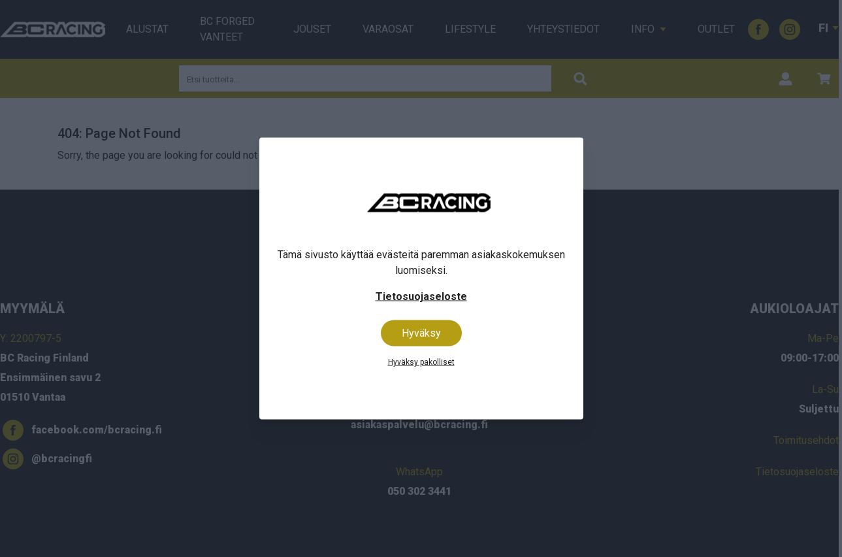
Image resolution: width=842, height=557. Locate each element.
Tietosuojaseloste (421, 296)
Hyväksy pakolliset (421, 362)
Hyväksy (421, 333)
